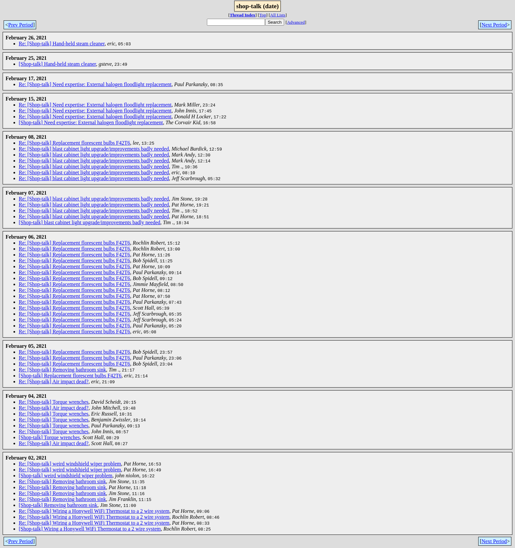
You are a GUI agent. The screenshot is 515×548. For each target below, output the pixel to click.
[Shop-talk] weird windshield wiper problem (65, 475)
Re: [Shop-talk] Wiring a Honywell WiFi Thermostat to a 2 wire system (94, 511)
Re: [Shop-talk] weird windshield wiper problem (70, 463)
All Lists (277, 14)
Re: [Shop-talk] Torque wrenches (53, 402)
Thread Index (242, 14)
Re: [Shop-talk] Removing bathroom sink (62, 369)
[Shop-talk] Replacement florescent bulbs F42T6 (70, 375)
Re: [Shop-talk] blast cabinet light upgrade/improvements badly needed (94, 149)
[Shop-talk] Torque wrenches (49, 437)
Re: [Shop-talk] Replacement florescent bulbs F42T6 (74, 143)
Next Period (494, 25)
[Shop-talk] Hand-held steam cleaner (57, 64)
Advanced (296, 22)
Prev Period (20, 25)
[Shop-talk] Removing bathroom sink (58, 505)
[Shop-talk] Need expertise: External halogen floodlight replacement (91, 122)
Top (262, 14)
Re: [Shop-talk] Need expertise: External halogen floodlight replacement (95, 84)
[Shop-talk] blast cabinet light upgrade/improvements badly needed (89, 222)
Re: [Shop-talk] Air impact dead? (53, 381)
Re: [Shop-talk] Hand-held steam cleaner (61, 43)
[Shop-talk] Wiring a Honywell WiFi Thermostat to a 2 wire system (90, 529)
